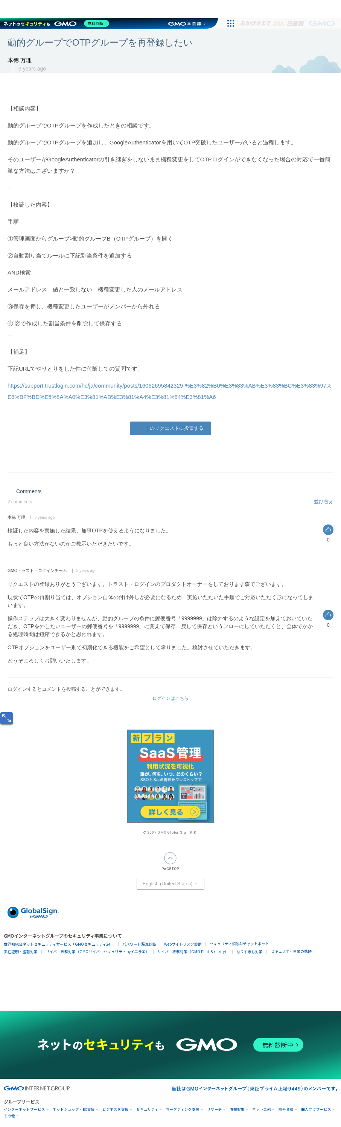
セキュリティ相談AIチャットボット (239, 943)
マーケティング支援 (182, 1109)
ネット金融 (261, 1109)
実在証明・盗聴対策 (21, 951)
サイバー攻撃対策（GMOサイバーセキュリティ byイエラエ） (97, 951)
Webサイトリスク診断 (183, 944)
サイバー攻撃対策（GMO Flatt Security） (192, 951)
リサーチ (214, 1109)
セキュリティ (147, 1109)
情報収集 (237, 1109)
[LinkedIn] (185, 452)
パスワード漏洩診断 (139, 944)
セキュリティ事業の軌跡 (291, 951)
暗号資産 (286, 1109)
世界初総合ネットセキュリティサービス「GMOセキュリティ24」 (59, 944)
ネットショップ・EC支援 (74, 1109)
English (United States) (171, 883)
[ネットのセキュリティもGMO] (58, 23)
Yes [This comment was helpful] (328, 529)
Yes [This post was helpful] (170, 428)
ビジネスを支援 (115, 1109)
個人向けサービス (316, 1109)
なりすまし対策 (249, 951)
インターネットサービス (24, 1109)
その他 (9, 1115)
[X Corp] (170, 452)
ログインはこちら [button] (170, 698)
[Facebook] (154, 452)
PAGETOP (170, 861)
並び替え (323, 501)
